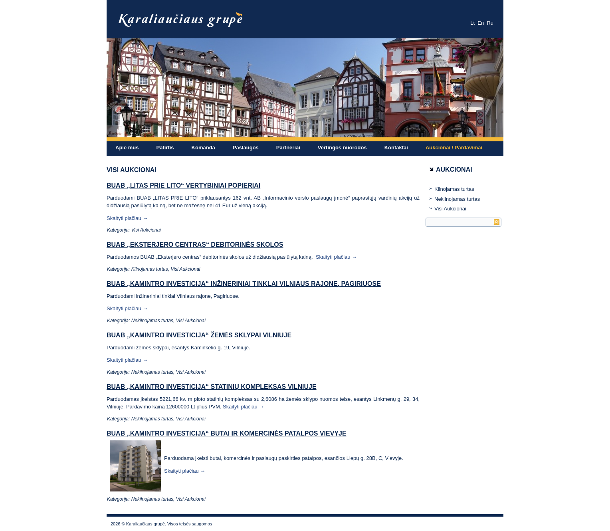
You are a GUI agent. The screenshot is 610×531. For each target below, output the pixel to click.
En (480, 23)
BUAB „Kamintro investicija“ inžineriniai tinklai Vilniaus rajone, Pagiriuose (244, 283)
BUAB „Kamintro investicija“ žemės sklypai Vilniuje (199, 335)
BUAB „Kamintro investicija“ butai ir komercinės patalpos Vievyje (227, 433)
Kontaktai (396, 148)
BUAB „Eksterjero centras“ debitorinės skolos (195, 244)
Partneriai (288, 148)
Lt (472, 23)
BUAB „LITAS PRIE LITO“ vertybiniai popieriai (183, 185)
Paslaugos (246, 148)
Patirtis (165, 148)
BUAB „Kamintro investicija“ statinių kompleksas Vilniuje (212, 386)
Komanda (203, 148)
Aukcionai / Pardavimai (454, 148)
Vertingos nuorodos (342, 148)
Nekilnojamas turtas (152, 320)
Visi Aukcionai (146, 230)
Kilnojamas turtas (149, 269)
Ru (490, 23)
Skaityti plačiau (127, 218)
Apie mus (127, 148)
